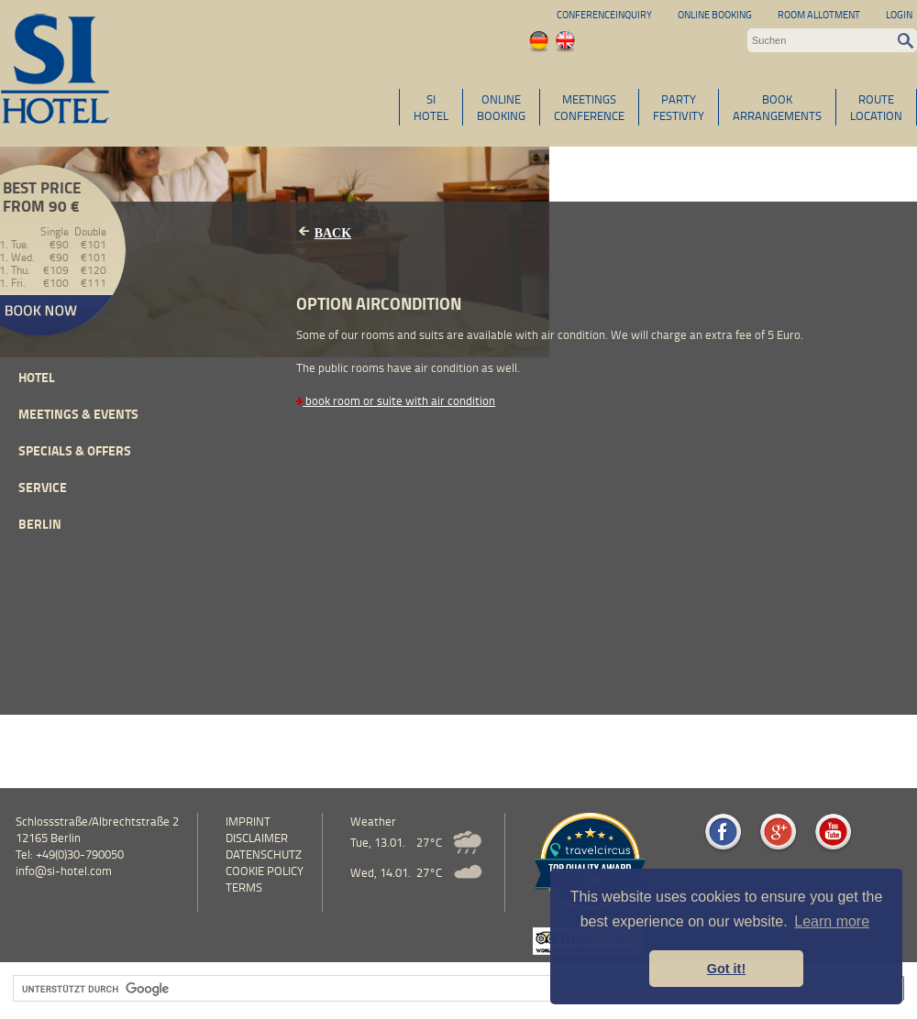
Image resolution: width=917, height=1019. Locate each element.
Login (899, 14)
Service (42, 487)
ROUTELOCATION (876, 107)
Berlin (39, 523)
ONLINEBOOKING (501, 107)
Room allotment (819, 14)
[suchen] (418, 989)
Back (333, 233)
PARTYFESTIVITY (678, 107)
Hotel (36, 377)
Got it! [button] (726, 968)
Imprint (248, 821)
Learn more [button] (831, 921)
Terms (244, 887)
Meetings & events (78, 413)
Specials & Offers (74, 450)
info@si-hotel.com (64, 870)
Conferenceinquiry (604, 14)
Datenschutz (264, 854)
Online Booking (715, 14)
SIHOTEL (431, 107)
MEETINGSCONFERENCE (589, 107)
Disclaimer (257, 837)
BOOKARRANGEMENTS (777, 107)
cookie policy (265, 870)
